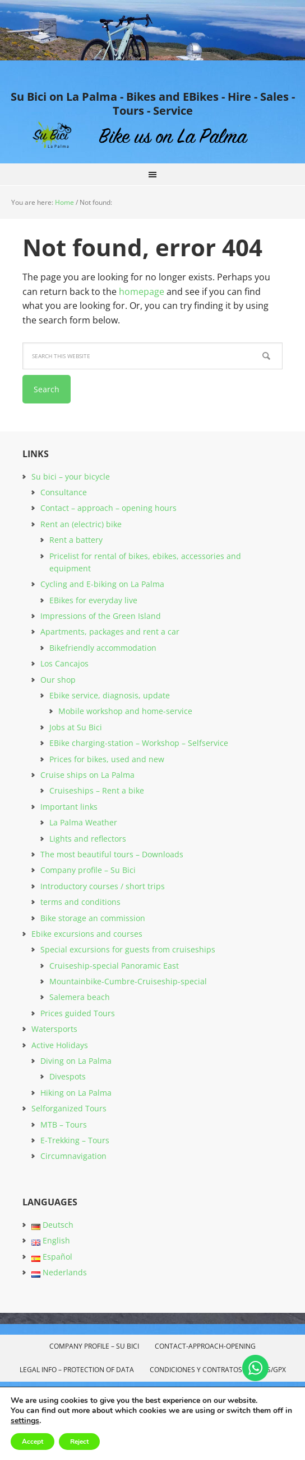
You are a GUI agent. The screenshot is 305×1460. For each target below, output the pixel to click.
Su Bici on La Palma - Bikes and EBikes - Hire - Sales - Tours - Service (153, 103)
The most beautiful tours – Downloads (111, 854)
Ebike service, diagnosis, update (109, 695)
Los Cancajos (64, 663)
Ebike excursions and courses (86, 933)
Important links (69, 806)
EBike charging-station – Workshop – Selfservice (138, 743)
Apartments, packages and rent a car (109, 631)
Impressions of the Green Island (100, 616)
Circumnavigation (73, 1156)
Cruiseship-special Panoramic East (114, 965)
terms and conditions (80, 901)
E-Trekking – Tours (74, 1140)
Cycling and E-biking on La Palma (102, 584)
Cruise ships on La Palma (87, 774)
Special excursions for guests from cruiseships (127, 949)
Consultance (63, 492)
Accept (32, 1441)
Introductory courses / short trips (102, 886)
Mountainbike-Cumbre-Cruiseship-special (128, 981)
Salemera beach (79, 997)
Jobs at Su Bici (75, 727)
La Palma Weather (83, 822)
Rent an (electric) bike (81, 524)
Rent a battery (76, 539)
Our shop (58, 679)
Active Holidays (59, 1045)
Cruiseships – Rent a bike (96, 790)
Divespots (67, 1076)
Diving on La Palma (76, 1060)
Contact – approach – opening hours (108, 508)
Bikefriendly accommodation (102, 647)
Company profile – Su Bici (88, 870)
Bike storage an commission (92, 918)
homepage (141, 291)
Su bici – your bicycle (70, 476)
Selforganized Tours (69, 1108)
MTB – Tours (63, 1124)
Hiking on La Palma (76, 1092)
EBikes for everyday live (93, 600)
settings (25, 1421)
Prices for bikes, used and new (106, 759)
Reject (79, 1441)
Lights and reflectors (87, 838)
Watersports (54, 1029)
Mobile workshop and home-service (125, 711)
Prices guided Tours (77, 1013)
